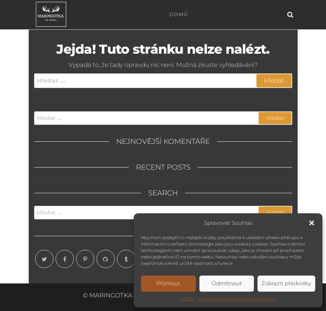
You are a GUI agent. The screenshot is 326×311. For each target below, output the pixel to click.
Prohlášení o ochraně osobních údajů (236, 298)
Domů (178, 14)
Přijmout (168, 283)
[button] (311, 223)
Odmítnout (227, 283)
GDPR (187, 298)
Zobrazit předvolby (286, 283)
